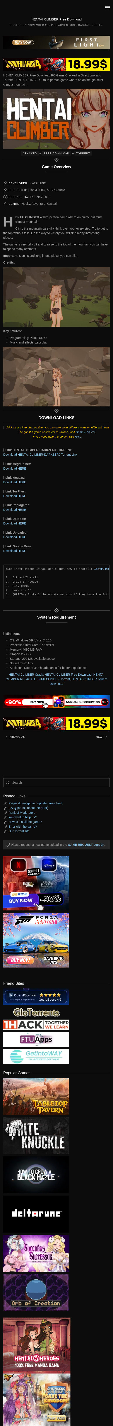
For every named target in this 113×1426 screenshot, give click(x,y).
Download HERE (14, 468)
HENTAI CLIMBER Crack (26, 674)
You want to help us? (23, 817)
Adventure (67, 25)
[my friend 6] (36, 1039)
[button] (107, 7)
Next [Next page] (101, 736)
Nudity (97, 25)
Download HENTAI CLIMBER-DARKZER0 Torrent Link (40, 454)
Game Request (85, 432)
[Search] (56, 782)
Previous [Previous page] (15, 736)
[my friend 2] (36, 1012)
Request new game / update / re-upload (35, 803)
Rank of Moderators (22, 812)
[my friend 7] (36, 1056)
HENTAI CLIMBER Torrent (52, 679)
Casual (84, 25)
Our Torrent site (19, 831)
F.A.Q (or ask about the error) (28, 808)
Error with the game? (23, 826)
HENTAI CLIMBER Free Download (68, 674)
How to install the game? (25, 822)
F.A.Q (78, 436)
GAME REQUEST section (86, 844)
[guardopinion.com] (36, 996)
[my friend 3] (36, 1024)
